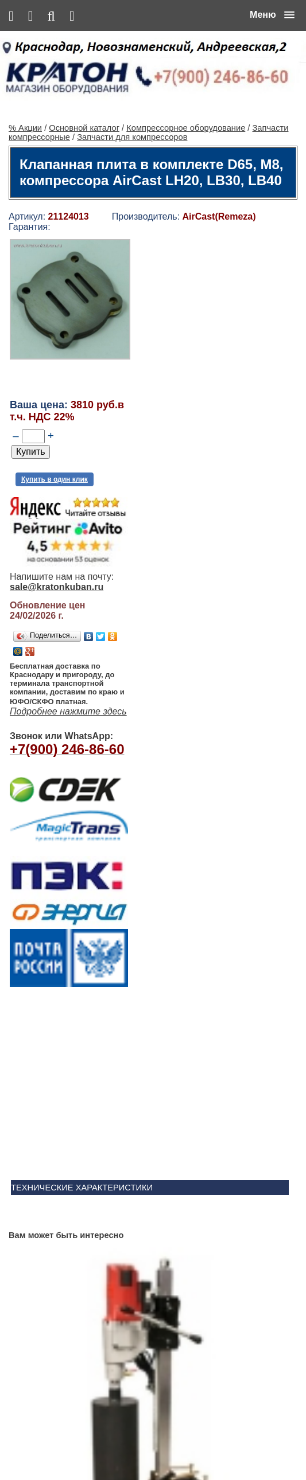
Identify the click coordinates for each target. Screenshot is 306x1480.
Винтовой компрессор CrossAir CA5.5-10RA (184, 1243)
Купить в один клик (54, 441)
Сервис (153, 1447)
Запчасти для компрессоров (132, 99)
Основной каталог (84, 90)
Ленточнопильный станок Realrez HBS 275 (181, 1333)
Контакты (119, 1447)
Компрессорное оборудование (185, 90)
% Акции (25, 90)
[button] (272, 15)
